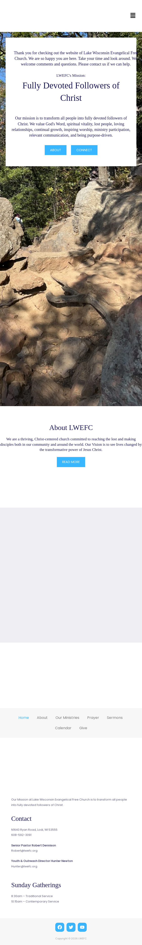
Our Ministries (67, 717)
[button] (133, 16)
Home (23, 717)
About (42, 717)
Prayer (93, 717)
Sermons (115, 717)
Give (83, 727)
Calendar (63, 727)
